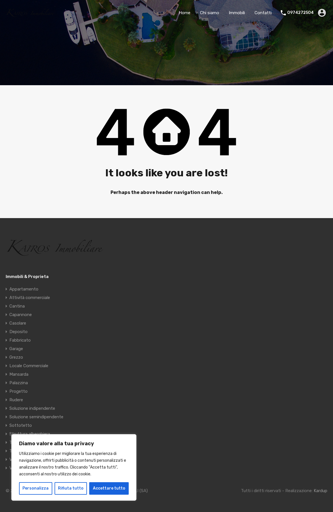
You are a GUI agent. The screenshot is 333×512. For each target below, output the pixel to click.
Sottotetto (20, 425)
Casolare (17, 323)
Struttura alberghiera (29, 433)
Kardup (320, 490)
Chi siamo (209, 12)
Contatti (263, 12)
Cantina (17, 306)
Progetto (18, 391)
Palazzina (18, 382)
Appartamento (23, 289)
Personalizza (35, 488)
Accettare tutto (109, 488)
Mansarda (18, 374)
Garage (16, 348)
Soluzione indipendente (32, 408)
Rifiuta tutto (71, 488)
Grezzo (16, 357)
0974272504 (300, 13)
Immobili (237, 12)
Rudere (16, 399)
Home (184, 12)
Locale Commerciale (28, 365)
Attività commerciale (29, 297)
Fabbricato (20, 340)
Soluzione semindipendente (36, 416)
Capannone (20, 314)
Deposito (18, 331)
